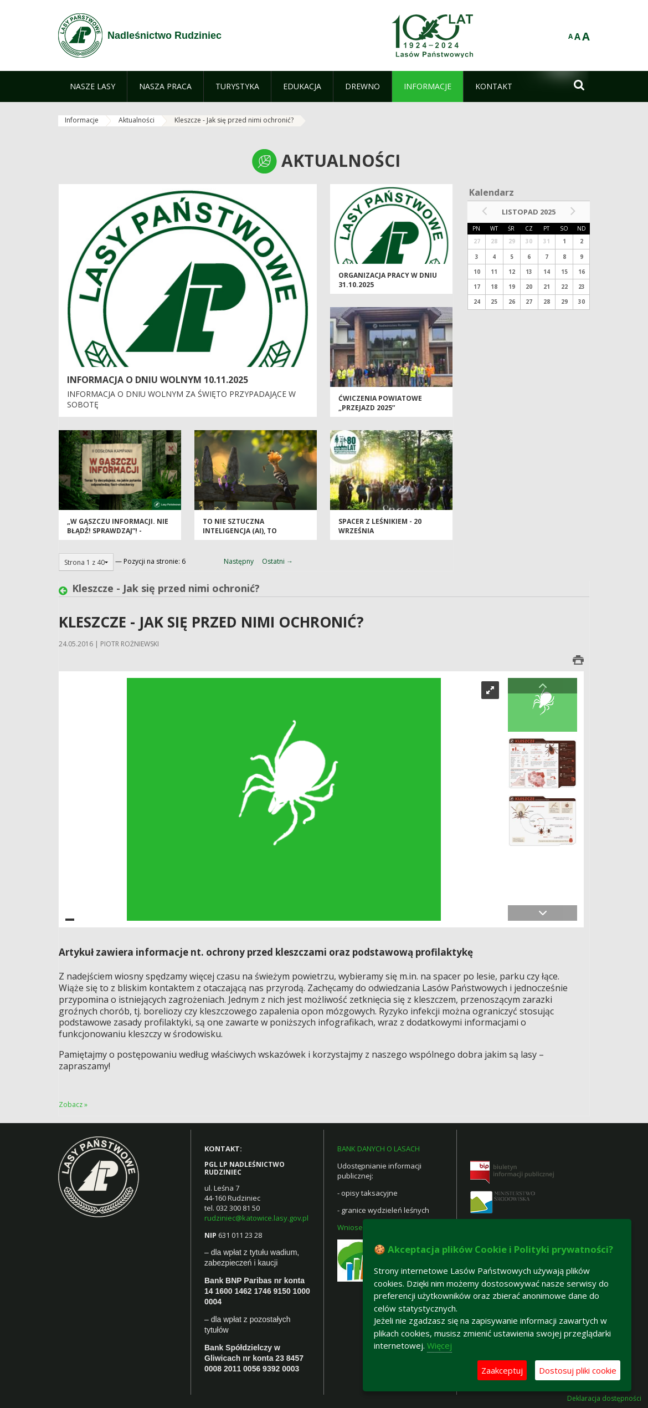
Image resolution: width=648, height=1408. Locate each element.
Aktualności (137, 120)
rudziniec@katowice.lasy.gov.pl (256, 1218)
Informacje (82, 120)
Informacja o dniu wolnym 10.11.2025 (157, 380)
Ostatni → (277, 561)
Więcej (439, 1345)
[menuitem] (92, 86)
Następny (239, 561)
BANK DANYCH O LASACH (378, 1149)
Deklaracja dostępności (604, 1398)
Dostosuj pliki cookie (577, 1370)
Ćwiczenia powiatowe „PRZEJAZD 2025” (380, 403)
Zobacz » (73, 1104)
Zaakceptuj (502, 1370)
